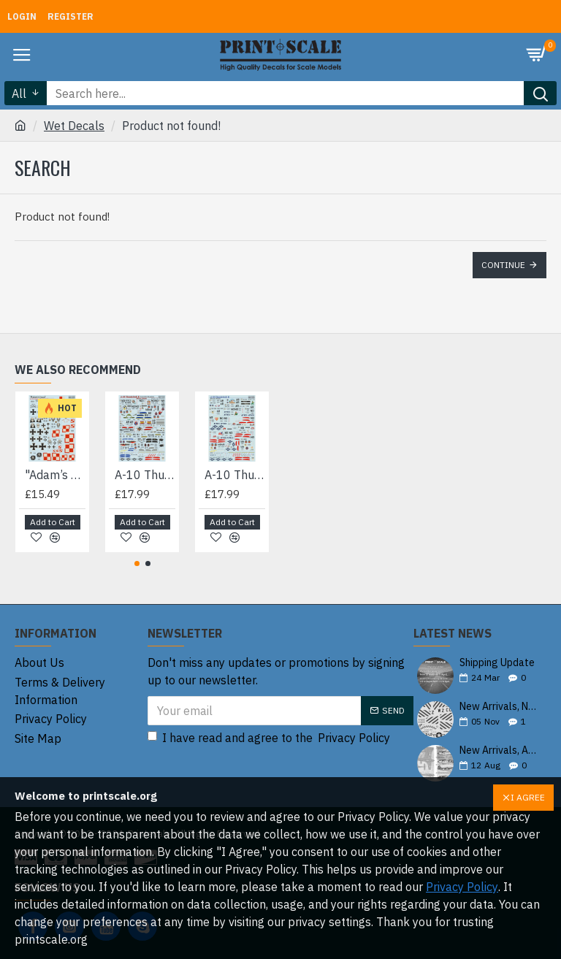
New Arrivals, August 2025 (498, 750)
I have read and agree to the (270, 737)
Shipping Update (497, 662)
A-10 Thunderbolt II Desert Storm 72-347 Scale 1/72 (235, 474)
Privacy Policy (462, 886)
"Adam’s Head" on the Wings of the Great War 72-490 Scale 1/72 (55, 474)
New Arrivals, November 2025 (498, 706)
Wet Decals (74, 125)
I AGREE (528, 797)
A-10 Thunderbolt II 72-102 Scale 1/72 (145, 474)
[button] (137, 563)
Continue (503, 264)
